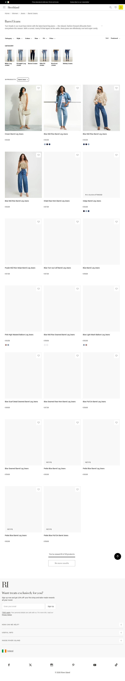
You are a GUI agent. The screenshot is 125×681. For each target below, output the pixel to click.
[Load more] (61, 563)
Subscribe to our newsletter (79, 2)
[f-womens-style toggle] (20, 38)
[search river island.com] (111, 7)
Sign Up (51, 606)
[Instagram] (51, 665)
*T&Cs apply (6, 612)
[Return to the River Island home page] (15, 7)
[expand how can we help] (121, 625)
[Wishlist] (38, 88)
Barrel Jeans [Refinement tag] (23, 79)
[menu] (4, 7)
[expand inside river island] (121, 640)
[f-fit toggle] (45, 38)
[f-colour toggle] (28, 38)
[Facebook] (9, 665)
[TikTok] (116, 664)
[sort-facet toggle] (112, 38)
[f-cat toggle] (9, 38)
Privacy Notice (7, 615)
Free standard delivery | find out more (45, 2)
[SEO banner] (54, 27)
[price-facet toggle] (52, 38)
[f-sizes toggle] (37, 38)
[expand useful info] (121, 633)
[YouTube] (94, 665)
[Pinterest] (73, 665)
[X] (30, 665)
